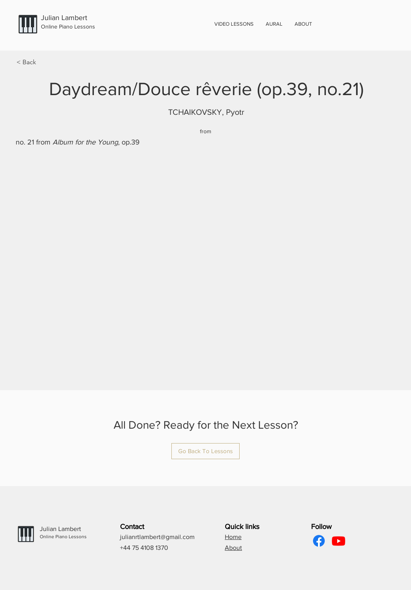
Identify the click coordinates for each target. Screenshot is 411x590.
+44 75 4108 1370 (144, 547)
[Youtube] (338, 541)
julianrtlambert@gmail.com (157, 536)
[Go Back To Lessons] (205, 451)
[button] (303, 24)
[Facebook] (319, 541)
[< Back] (42, 62)
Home (233, 536)
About (233, 547)
